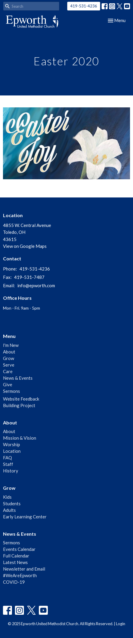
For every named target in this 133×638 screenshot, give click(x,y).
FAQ (7, 457)
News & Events (18, 378)
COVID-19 (14, 582)
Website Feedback (21, 398)
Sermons (11, 391)
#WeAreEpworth (20, 575)
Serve (8, 364)
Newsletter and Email (24, 568)
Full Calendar (16, 555)
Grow (8, 358)
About (9, 351)
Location (12, 451)
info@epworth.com (36, 285)
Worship (11, 444)
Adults (9, 510)
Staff (8, 464)
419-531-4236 (83, 6)
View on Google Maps (25, 246)
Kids (7, 497)
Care (8, 371)
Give (7, 384)
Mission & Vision (19, 438)
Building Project (19, 405)
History (10, 470)
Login (120, 623)
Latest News (15, 562)
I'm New (11, 345)
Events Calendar (19, 549)
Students (12, 503)
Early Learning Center (25, 516)
